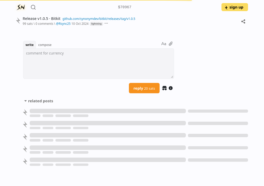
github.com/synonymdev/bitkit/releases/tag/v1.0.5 (98, 19)
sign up (233, 7)
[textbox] (98, 63)
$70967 (124, 7)
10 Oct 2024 (79, 23)
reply (144, 88)
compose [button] (45, 45)
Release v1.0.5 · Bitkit (41, 18)
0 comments (44, 23)
